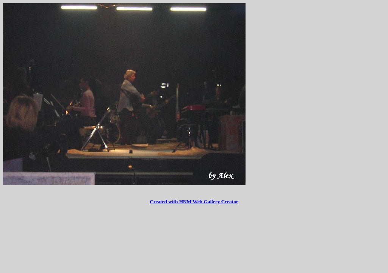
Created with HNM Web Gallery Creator (194, 201)
